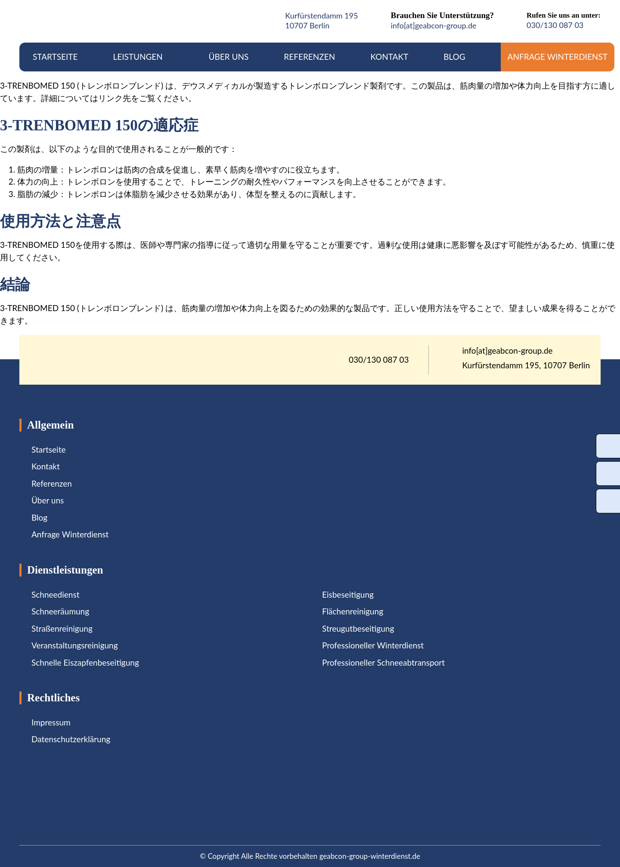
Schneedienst (55, 594)
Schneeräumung (60, 611)
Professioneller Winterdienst (373, 645)
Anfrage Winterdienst (558, 57)
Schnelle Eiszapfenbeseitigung (85, 662)
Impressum (51, 722)
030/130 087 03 (555, 25)
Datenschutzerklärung (70, 739)
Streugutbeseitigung (358, 628)
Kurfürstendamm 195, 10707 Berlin (526, 365)
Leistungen (143, 57)
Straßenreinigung (62, 628)
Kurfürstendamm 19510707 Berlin (321, 20)
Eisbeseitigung (348, 594)
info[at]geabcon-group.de (433, 25)
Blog (454, 57)
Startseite (55, 57)
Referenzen (309, 57)
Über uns (229, 57)
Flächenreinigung (352, 611)
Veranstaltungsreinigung (74, 645)
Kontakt (389, 57)
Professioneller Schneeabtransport (383, 662)
